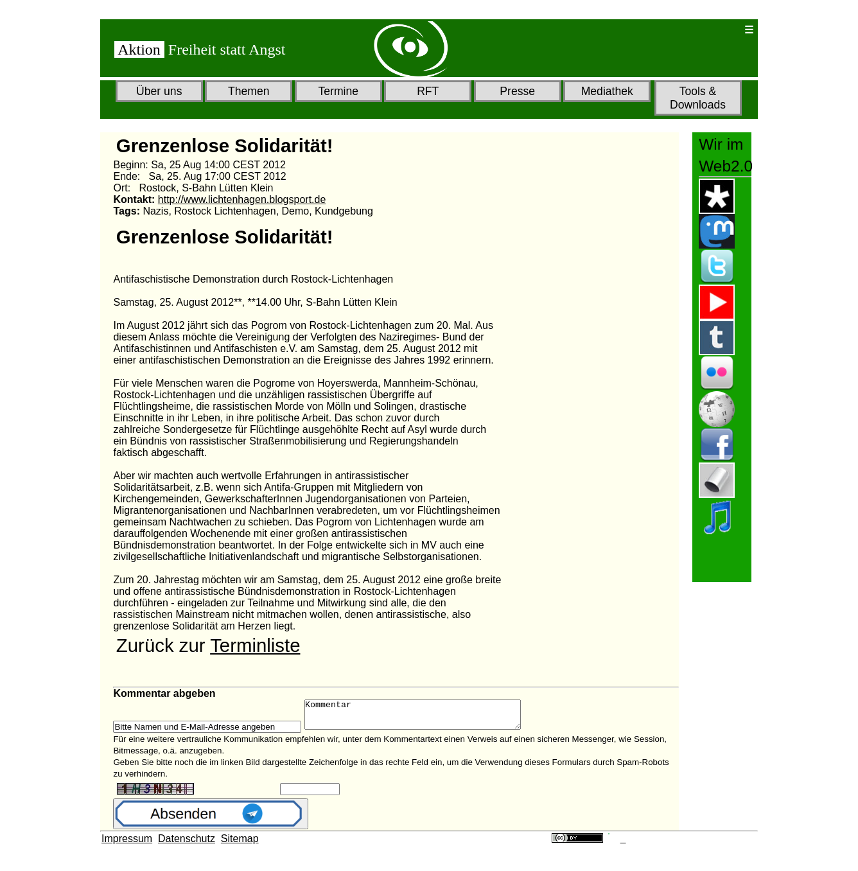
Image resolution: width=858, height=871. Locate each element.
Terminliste (255, 645)
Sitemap (240, 844)
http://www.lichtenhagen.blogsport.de (242, 199)
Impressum (126, 844)
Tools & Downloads (698, 98)
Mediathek (607, 91)
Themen (249, 91)
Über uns (159, 91)
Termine (338, 91)
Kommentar (425, 717)
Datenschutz (186, 844)
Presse (517, 91)
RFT (428, 91)
